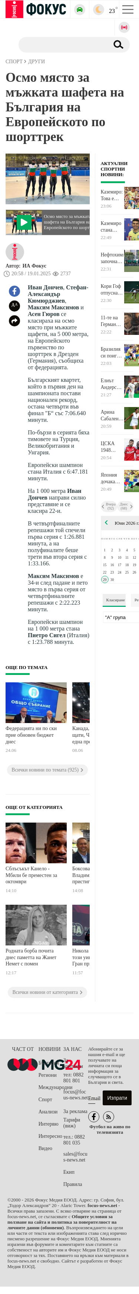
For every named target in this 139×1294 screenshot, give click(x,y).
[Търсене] (61, 44)
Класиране (115, 600)
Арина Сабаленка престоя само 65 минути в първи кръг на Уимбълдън (112, 415)
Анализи (48, 1112)
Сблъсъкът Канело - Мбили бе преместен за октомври (31, 875)
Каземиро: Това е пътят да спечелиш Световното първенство (112, 195)
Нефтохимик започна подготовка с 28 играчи (112, 258)
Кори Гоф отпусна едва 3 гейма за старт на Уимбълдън (112, 289)
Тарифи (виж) (71, 1123)
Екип (69, 1172)
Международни (51, 1087)
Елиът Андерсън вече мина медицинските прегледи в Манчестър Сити (112, 384)
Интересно (50, 1136)
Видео (45, 1148)
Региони (48, 1075)
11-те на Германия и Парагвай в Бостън (111, 321)
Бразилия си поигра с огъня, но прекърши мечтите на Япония (112, 352)
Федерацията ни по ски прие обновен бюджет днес (31, 735)
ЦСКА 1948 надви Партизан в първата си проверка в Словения (111, 447)
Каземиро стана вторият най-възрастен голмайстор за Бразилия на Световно (112, 227)
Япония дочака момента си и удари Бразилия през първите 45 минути (112, 478)
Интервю (49, 1124)
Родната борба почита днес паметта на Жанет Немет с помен (31, 957)
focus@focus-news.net (75, 1094)
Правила (72, 1184)
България (49, 1063)
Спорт (45, 1099)
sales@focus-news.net (75, 1157)
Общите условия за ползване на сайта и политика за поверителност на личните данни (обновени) (61, 1222)
